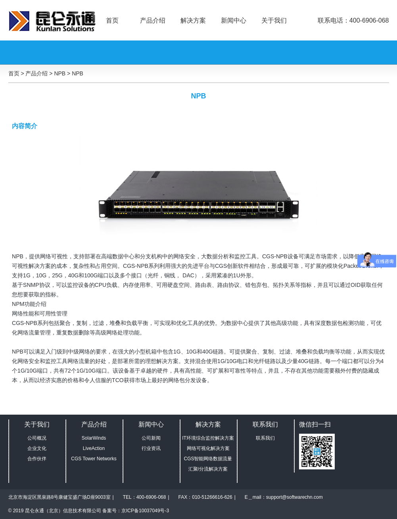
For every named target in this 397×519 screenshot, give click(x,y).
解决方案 (193, 20)
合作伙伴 (36, 458)
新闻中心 (233, 20)
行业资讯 (151, 448)
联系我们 (265, 438)
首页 (112, 20)
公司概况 (36, 438)
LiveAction (94, 448)
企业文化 (36, 448)
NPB (77, 73)
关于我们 (274, 20)
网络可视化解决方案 (208, 448)
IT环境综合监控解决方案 (208, 438)
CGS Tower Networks (93, 458)
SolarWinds (94, 438)
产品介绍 (152, 20)
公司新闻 (151, 438)
